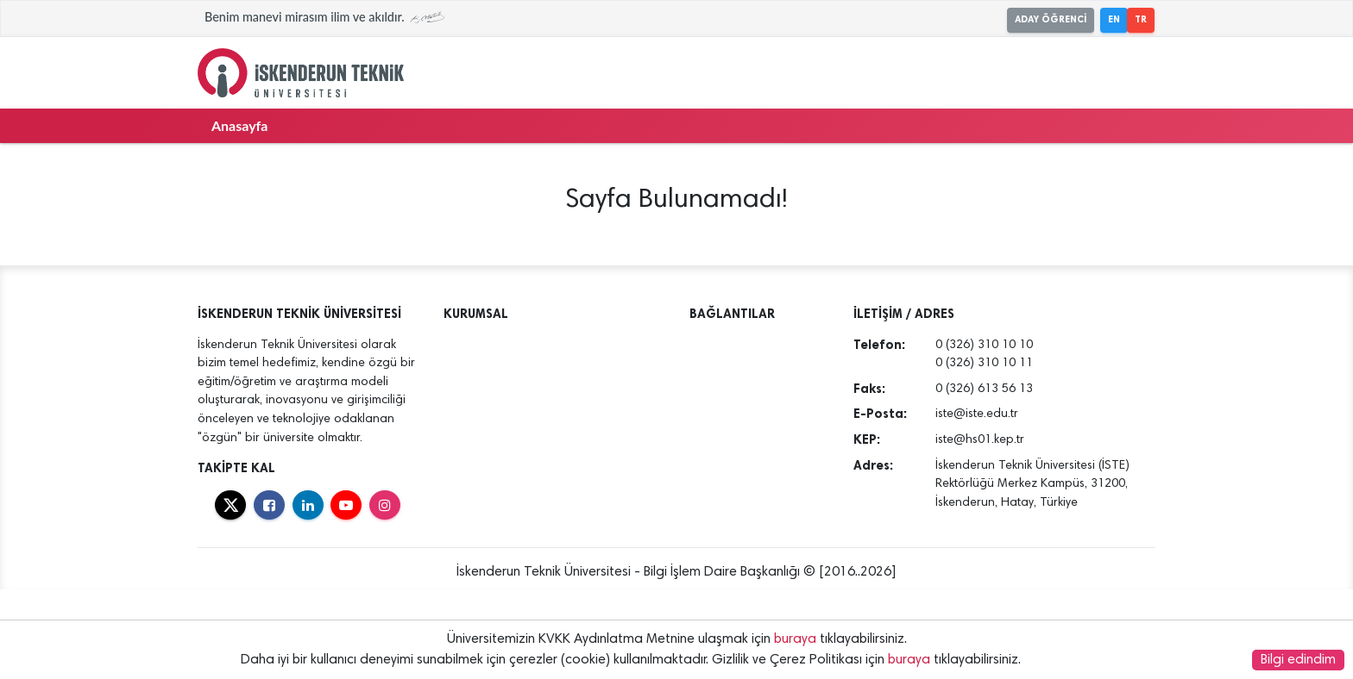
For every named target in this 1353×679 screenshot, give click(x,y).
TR (1141, 19)
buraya (795, 639)
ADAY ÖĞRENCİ (1050, 19)
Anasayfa (239, 125)
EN (1114, 19)
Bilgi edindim (1298, 660)
